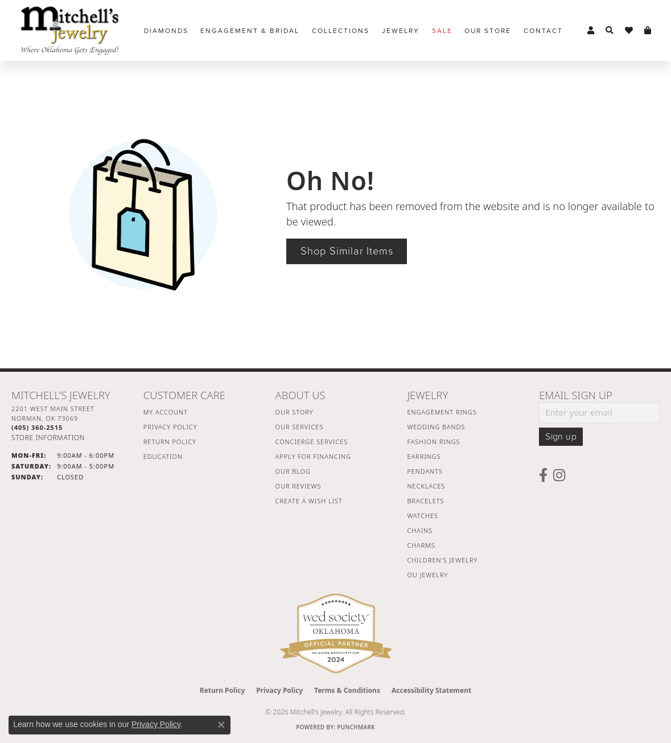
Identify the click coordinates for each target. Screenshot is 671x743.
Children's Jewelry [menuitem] (442, 560)
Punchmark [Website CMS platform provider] (356, 727)
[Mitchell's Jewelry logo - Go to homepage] (70, 30)
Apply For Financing (313, 456)
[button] (590, 30)
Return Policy (169, 441)
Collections (340, 31)
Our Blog (293, 471)
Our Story (294, 412)
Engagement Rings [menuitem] (441, 412)
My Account (165, 412)
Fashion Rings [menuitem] (433, 441)
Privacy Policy (170, 426)
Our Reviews (298, 486)
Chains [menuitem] (420, 530)
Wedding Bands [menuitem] (436, 426)
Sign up (561, 436)
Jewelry (400, 31)
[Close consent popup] (221, 724)
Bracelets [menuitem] (425, 500)
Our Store (487, 31)
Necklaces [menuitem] (426, 486)
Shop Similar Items (346, 251)
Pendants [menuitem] (424, 471)
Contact (543, 31)
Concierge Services (311, 441)
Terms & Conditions (347, 690)
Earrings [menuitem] (424, 456)
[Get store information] (48, 437)
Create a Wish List (309, 500)
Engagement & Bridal (249, 31)
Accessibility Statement (431, 690)
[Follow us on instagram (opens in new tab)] (559, 475)
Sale (442, 31)
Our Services (299, 426)
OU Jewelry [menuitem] (427, 574)
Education (163, 456)
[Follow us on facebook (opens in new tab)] (543, 475)
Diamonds (166, 31)
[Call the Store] (37, 427)
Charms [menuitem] (421, 545)
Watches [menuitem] (422, 515)
